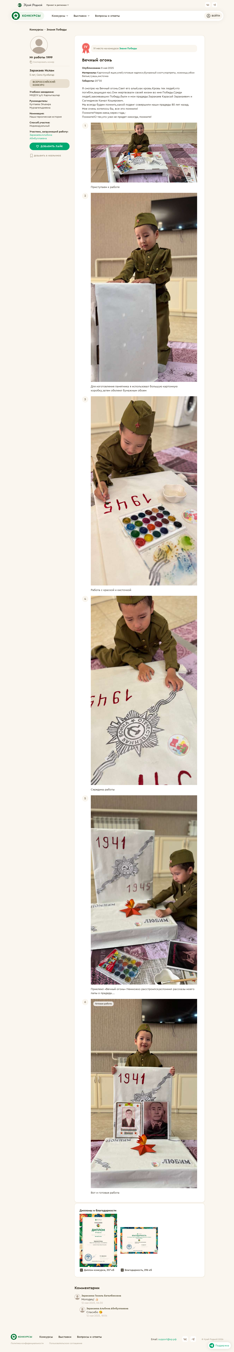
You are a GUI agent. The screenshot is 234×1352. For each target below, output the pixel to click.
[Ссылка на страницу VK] (207, 5)
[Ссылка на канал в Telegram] (214, 5)
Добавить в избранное (45, 156)
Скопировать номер (42, 62)
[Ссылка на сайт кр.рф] (29, 5)
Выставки (81, 15)
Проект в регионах (57, 5)
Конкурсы (60, 15)
